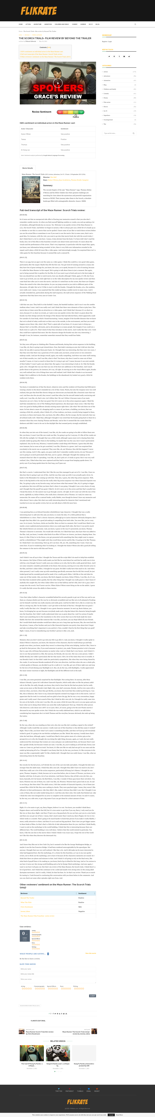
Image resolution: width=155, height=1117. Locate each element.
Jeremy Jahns (25, 911)
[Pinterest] (114, 56)
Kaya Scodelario (64, 180)
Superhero (120, 115)
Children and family (62, 24)
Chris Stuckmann (27, 907)
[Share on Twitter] (55, 1014)
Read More (119, 1115)
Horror (83, 24)
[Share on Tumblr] (61, 1014)
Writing (75, 986)
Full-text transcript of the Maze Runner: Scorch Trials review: (41, 54)
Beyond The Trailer (27, 898)
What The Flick (26, 902)
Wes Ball (53, 177)
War (120, 124)
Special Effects (51, 986)
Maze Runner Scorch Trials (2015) (30, 1005)
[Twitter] (109, 56)
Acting (23, 986)
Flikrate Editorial (30, 41)
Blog (97, 24)
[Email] (124, 56)
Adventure (37, 24)
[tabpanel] (58, 189)
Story (61, 986)
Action (28, 24)
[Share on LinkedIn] (59, 1014)
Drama (120, 98)
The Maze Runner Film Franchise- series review (37, 916)
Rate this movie (91, 953)
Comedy (74, 24)
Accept (111, 1115)
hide (49, 48)
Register (104, 41)
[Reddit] (129, 56)
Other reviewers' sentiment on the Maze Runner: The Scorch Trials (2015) (45, 57)
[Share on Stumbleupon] (66, 1014)
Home (21, 24)
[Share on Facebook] (53, 1014)
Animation (48, 24)
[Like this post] (50, 1014)
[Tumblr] (119, 56)
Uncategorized (120, 120)
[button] (58, 83)
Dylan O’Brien (53, 180)
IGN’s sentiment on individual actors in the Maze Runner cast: (41, 52)
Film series (120, 102)
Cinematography (39, 986)
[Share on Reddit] (63, 1014)
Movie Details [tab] (27, 168)
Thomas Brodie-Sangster (80, 180)
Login (110, 41)
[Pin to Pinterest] (57, 1014)
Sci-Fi (91, 24)
